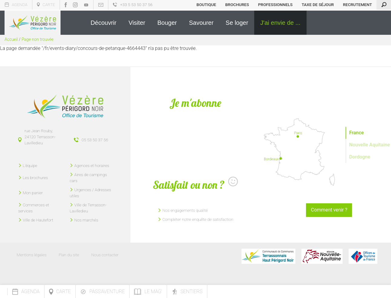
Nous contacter (104, 254)
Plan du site (69, 254)
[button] (103, 23)
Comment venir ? (329, 210)
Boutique (206, 4)
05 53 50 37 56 (95, 139)
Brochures (237, 4)
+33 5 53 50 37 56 (133, 4)
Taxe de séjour (318, 4)
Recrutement (357, 4)
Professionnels (275, 4)
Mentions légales (32, 254)
